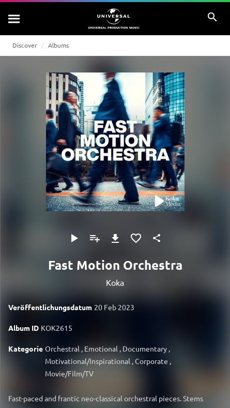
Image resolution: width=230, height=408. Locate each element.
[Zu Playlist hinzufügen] (94, 238)
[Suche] (14, 18)
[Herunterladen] (115, 238)
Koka (115, 282)
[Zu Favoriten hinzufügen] (136, 238)
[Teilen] (156, 238)
